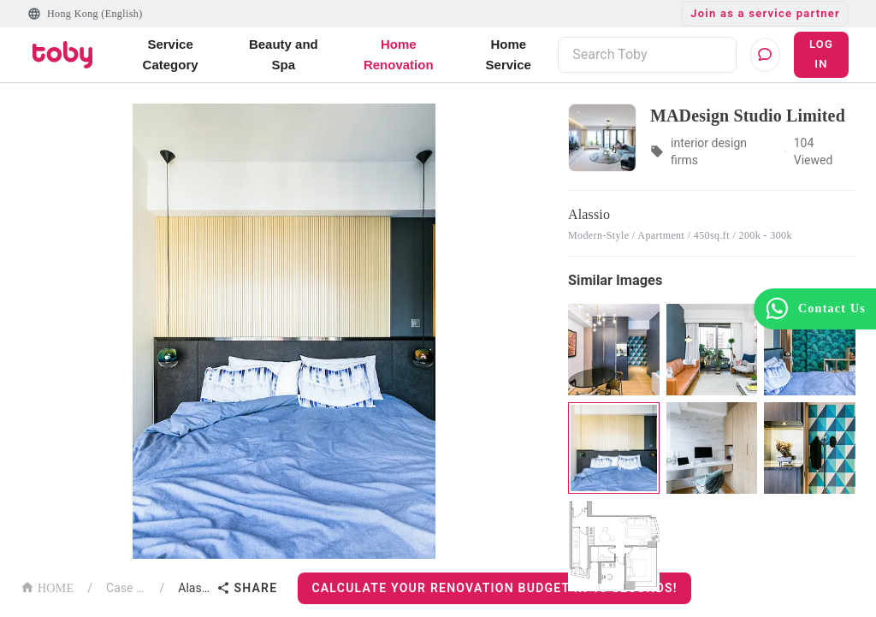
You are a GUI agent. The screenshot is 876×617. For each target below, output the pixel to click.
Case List (125, 588)
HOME (47, 586)
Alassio (194, 588)
